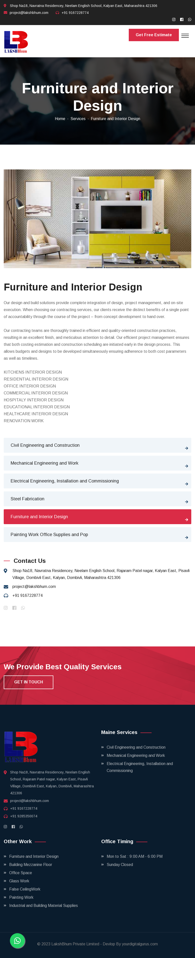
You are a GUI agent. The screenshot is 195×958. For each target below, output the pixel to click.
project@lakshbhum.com (29, 13)
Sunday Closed (120, 864)
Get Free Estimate (154, 35)
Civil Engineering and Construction (45, 445)
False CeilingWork (24, 889)
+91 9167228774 (75, 13)
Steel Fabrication (27, 498)
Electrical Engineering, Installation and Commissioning (65, 481)
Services (78, 119)
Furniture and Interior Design (39, 516)
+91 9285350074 (23, 816)
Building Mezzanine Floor (30, 864)
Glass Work (19, 881)
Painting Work (21, 897)
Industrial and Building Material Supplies (43, 905)
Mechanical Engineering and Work (44, 463)
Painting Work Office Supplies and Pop (49, 534)
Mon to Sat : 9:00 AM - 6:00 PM (134, 856)
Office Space (20, 873)
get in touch (28, 682)
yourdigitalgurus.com (140, 944)
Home (60, 119)
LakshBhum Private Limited (75, 944)
